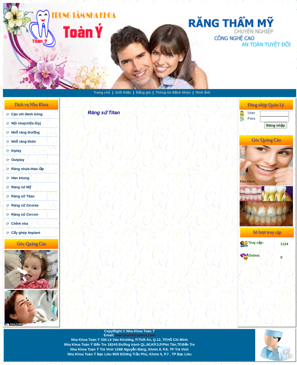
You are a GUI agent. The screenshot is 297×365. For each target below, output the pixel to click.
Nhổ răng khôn (23, 141)
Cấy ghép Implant (25, 233)
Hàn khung (20, 178)
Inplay (16, 151)
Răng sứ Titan (23, 196)
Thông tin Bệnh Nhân (173, 92)
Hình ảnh (202, 92)
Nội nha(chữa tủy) (26, 123)
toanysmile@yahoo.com (135, 335)
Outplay (17, 160)
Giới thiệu (123, 92)
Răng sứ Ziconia (24, 205)
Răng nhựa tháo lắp (27, 169)
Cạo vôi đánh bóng (27, 114)
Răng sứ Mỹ (21, 187)
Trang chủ (102, 92)
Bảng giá (143, 92)
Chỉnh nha (19, 224)
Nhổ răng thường (25, 132)
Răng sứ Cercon (24, 214)
